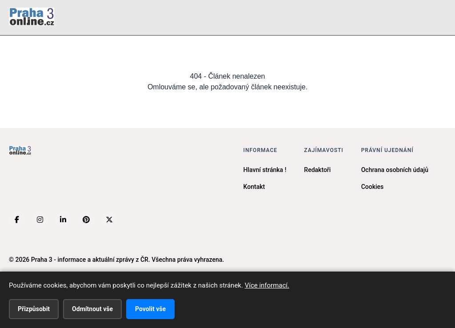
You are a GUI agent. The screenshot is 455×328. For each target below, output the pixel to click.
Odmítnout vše (92, 308)
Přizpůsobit (34, 308)
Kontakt (254, 186)
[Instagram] (40, 220)
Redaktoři (317, 169)
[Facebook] (17, 220)
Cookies (372, 186)
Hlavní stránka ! (265, 169)
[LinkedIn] (63, 220)
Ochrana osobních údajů (394, 169)
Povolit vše (150, 308)
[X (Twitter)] (109, 220)
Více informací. (267, 285)
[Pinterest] (86, 220)
